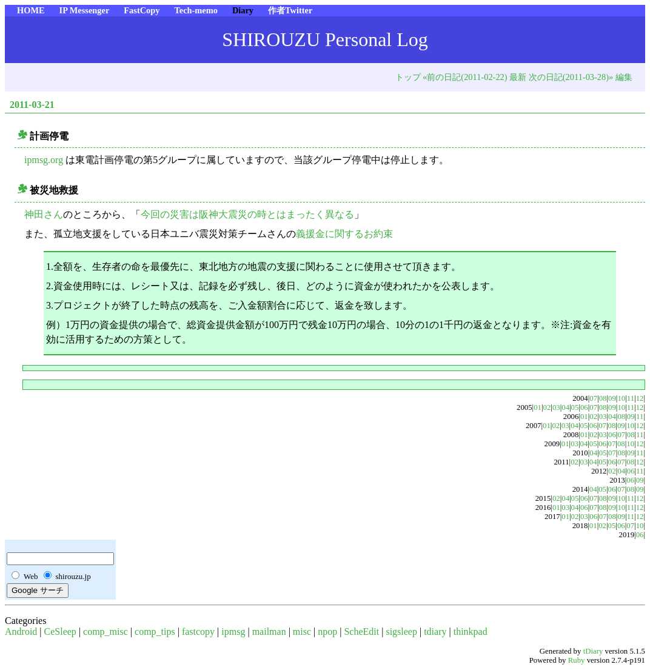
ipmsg (233, 631)
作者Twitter (290, 10)
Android (21, 631)
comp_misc (105, 631)
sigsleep (401, 631)
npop (327, 631)
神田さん (43, 214)
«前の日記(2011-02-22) (465, 77)
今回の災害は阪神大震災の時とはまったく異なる (247, 214)
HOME (31, 10)
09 (612, 398)
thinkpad (471, 631)
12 (640, 398)
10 (621, 398)
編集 (623, 77)
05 (575, 407)
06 (584, 407)
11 (630, 398)
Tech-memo (195, 10)
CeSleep (60, 631)
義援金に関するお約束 (344, 234)
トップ (408, 77)
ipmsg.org (43, 160)
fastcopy (198, 631)
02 (547, 407)
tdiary (435, 631)
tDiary (593, 651)
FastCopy (141, 10)
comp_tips (155, 631)
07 (593, 398)
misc (302, 631)
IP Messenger (84, 10)
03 (556, 407)
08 (603, 398)
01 (537, 407)
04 (565, 407)
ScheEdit (361, 631)
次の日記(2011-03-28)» (571, 77)
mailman (269, 631)
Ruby (576, 660)
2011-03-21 (32, 104)
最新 (517, 77)
